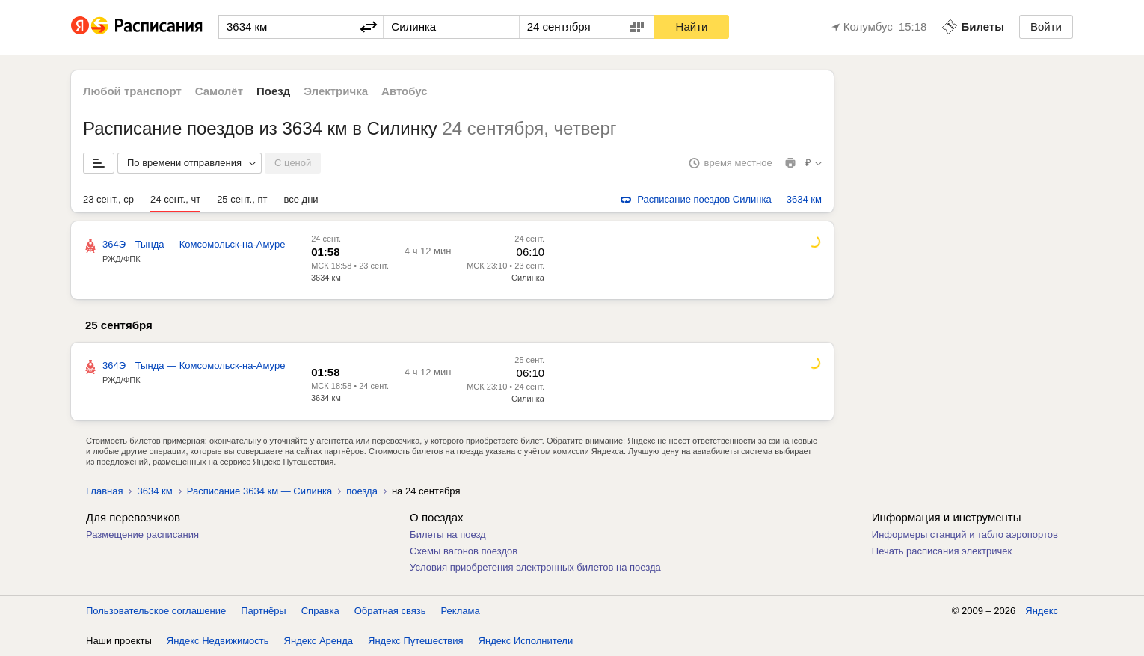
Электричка (336, 91)
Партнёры (263, 610)
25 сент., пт (242, 199)
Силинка (527, 277)
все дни (300, 199)
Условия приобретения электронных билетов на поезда (535, 567)
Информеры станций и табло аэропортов (965, 534)
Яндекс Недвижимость (218, 640)
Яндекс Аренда (318, 640)
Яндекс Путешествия (416, 640)
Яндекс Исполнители (526, 640)
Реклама (460, 610)
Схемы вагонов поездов (463, 551)
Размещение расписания (142, 534)
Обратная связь (390, 610)
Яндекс (1041, 610)
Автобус (404, 91)
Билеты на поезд (448, 534)
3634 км (326, 277)
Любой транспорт (132, 91)
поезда (362, 491)
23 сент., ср (108, 199)
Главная (104, 491)
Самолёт (219, 91)
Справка (320, 610)
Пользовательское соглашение (156, 610)
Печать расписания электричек (942, 551)
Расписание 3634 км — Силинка (260, 491)
